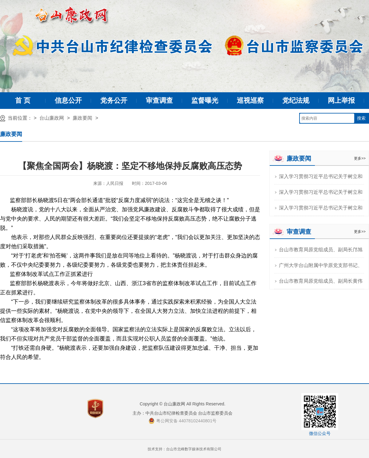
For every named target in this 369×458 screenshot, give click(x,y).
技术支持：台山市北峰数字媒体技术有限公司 (184, 449)
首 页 (22, 100)
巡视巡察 (250, 100)
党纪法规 (295, 100)
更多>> (360, 158)
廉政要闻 (82, 118)
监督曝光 (204, 100)
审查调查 (159, 100)
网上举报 (341, 100)
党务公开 (113, 100)
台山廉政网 (51, 118)
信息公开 (68, 100)
